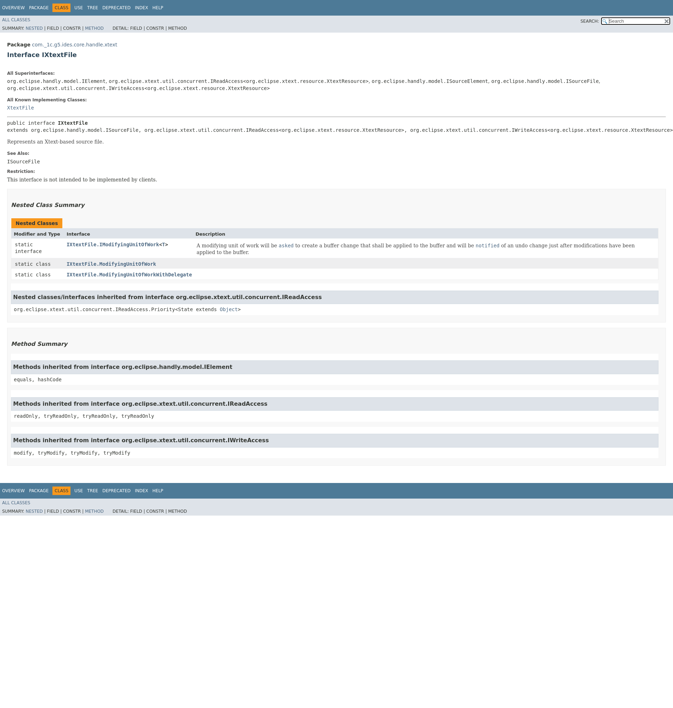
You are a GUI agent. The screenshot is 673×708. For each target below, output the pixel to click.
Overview (13, 7)
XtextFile (20, 108)
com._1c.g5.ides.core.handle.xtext (74, 44)
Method (94, 28)
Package (39, 7)
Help (157, 7)
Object (229, 309)
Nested (34, 28)
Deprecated (116, 7)
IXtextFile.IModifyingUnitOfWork (113, 244)
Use (78, 7)
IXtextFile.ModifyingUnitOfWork (111, 264)
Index (141, 7)
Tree (92, 7)
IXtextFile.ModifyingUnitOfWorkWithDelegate (129, 274)
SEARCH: (590, 21)
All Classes (16, 19)
